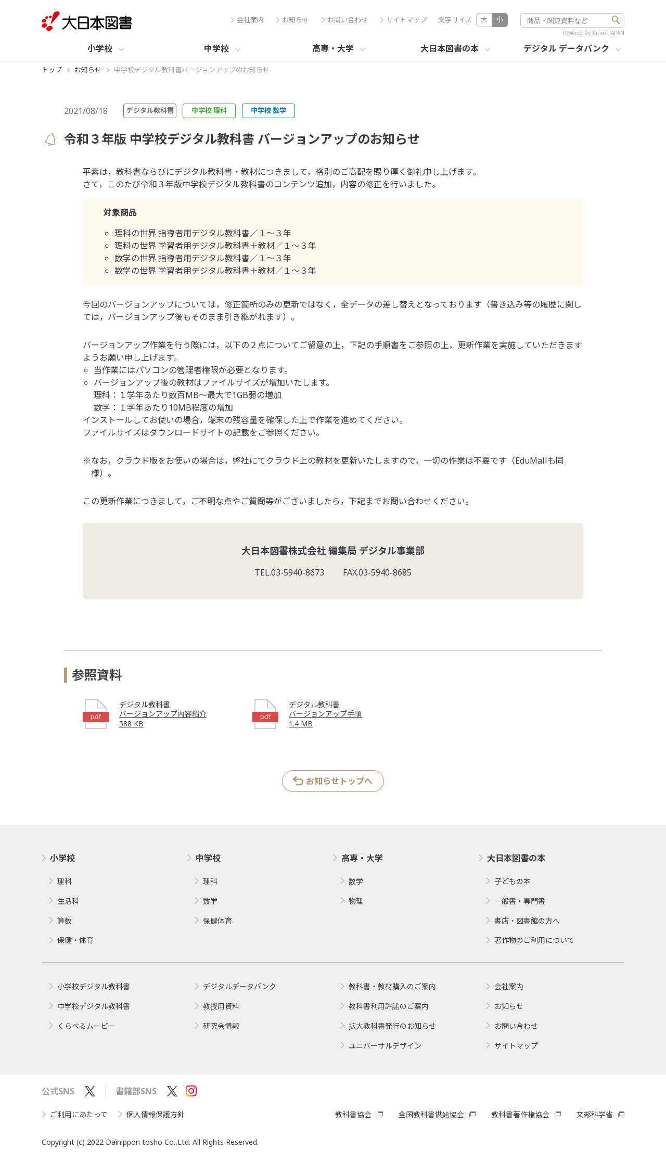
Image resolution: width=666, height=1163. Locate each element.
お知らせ (292, 20)
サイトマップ (403, 20)
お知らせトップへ (339, 781)
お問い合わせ (345, 20)
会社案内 (247, 20)
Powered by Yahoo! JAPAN (593, 32)
